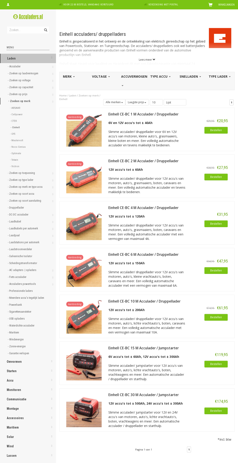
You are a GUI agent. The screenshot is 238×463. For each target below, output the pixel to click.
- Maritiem (14, 332)
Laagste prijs (137, 102)
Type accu (160, 76)
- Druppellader (16, 207)
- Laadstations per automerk (24, 242)
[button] (51, 58)
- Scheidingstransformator (23, 263)
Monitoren (14, 390)
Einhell (63, 99)
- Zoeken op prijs (18, 94)
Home (63, 95)
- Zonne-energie (17, 346)
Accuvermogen (134, 80)
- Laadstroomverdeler (20, 249)
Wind (10, 446)
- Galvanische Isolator (20, 256)
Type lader (219, 76)
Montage (13, 408)
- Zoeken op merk (19, 101)
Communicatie (16, 399)
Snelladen (190, 76)
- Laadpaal (14, 235)
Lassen (12, 455)
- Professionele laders (20, 290)
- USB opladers (16, 318)
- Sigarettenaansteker (20, 311)
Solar (10, 437)
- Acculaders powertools (22, 284)
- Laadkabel (15, 221)
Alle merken (114, 102)
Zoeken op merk (89, 95)
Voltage (100, 76)
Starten (12, 371)
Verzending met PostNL (163, 4)
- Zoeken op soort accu (21, 193)
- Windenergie (16, 339)
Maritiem (13, 427)
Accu (10, 380)
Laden (11, 58)
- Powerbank (15, 304)
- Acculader (14, 66)
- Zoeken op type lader (21, 179)
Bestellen (216, 130)
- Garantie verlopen (19, 353)
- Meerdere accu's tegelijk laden (26, 297)
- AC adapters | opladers (22, 270)
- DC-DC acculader (18, 214)
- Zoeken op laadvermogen (23, 73)
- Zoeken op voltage (19, 80)
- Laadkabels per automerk (23, 228)
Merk (68, 76)
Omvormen (14, 361)
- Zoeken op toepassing (22, 173)
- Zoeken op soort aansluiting (25, 200)
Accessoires (15, 418)
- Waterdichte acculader (21, 325)
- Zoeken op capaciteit (21, 87)
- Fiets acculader (17, 277)
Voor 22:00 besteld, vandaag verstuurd (88, 4)
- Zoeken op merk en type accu (25, 186)
